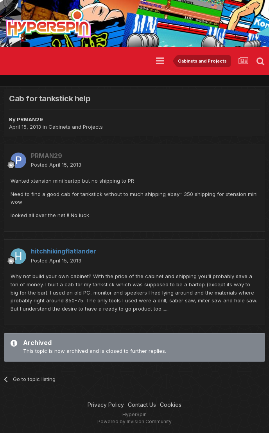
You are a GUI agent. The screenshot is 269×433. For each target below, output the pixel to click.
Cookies (170, 404)
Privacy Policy (106, 404)
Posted (56, 165)
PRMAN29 (30, 119)
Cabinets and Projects (75, 127)
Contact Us (142, 404)
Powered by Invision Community (134, 421)
